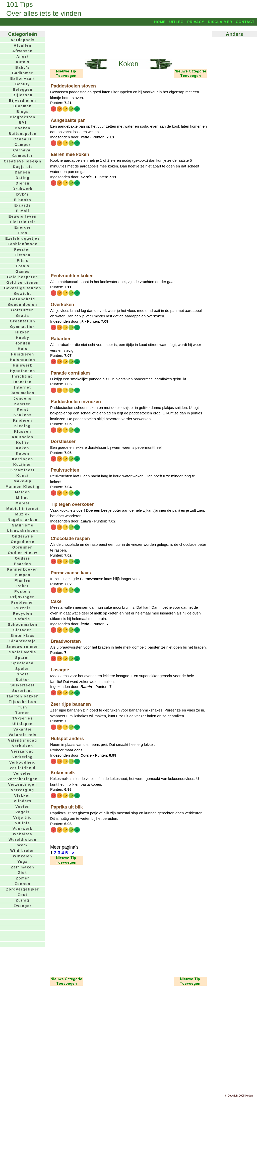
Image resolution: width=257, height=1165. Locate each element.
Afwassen (22, 51)
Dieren (23, 183)
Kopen (22, 454)
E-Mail (22, 211)
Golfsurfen (22, 310)
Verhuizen (22, 746)
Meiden (22, 492)
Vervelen (22, 773)
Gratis (22, 316)
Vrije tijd (22, 818)
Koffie (22, 442)
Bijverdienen (22, 101)
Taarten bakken (22, 696)
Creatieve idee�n (22, 161)
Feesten (22, 249)
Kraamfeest (23, 470)
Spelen (22, 669)
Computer (22, 156)
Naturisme (22, 525)
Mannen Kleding (23, 487)
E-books (22, 200)
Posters (22, 591)
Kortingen (22, 459)
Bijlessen (22, 95)
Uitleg (176, 22)
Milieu (22, 498)
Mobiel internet (22, 509)
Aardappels (23, 40)
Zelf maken (22, 867)
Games (23, 272)
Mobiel (23, 503)
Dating (23, 178)
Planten (23, 580)
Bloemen (22, 106)
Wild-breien (22, 851)
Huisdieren (22, 354)
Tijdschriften (22, 702)
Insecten (23, 382)
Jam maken (22, 393)
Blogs (23, 112)
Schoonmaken (22, 624)
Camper (23, 145)
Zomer (22, 878)
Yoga (22, 862)
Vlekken (22, 795)
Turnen (22, 713)
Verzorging (22, 790)
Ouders (22, 558)
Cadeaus (23, 139)
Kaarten (22, 404)
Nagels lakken (22, 520)
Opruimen (22, 547)
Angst (22, 56)
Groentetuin (22, 321)
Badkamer (22, 73)
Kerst (22, 409)
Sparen (22, 658)
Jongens (23, 398)
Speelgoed (23, 663)
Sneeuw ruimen (22, 647)
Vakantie (23, 729)
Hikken (22, 332)
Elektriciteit (22, 222)
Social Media (22, 652)
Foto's (22, 266)
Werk (22, 845)
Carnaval (22, 150)
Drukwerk (23, 189)
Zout (22, 895)
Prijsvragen (22, 597)
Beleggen (22, 89)
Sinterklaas (23, 636)
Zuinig (22, 900)
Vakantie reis (23, 735)
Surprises (22, 691)
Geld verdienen (22, 283)
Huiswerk (22, 365)
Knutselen (22, 437)
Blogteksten (22, 117)
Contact (245, 22)
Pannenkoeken (22, 569)
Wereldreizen (23, 840)
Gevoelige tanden (22, 288)
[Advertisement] (128, 42)
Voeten (22, 806)
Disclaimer (220, 22)
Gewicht (22, 294)
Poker (23, 586)
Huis (22, 349)
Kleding (22, 426)
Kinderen (22, 420)
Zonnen (23, 884)
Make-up (23, 481)
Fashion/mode (23, 244)
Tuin (22, 707)
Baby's (22, 67)
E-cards (22, 205)
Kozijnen (22, 465)
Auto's (23, 62)
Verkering (22, 757)
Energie (22, 227)
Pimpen (23, 575)
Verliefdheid (22, 768)
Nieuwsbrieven (22, 531)
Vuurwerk (22, 829)
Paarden (22, 564)
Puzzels (22, 608)
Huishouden (22, 360)
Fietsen (22, 255)
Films (23, 260)
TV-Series (22, 718)
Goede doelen (22, 305)
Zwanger (23, 906)
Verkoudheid (22, 762)
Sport (23, 674)
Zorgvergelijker (22, 889)
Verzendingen (22, 784)
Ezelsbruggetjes (22, 238)
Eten (22, 233)
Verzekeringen (23, 779)
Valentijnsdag (22, 740)
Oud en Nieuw (22, 553)
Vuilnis (22, 823)
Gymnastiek (22, 327)
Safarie (22, 619)
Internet (22, 387)
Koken (22, 448)
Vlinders (22, 801)
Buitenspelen (23, 134)
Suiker (23, 680)
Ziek (22, 873)
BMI (23, 123)
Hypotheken (22, 371)
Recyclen (22, 613)
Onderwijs (22, 536)
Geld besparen (22, 277)
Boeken (23, 128)
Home (160, 22)
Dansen (23, 172)
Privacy (195, 22)
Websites (22, 834)
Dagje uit (22, 167)
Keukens (23, 415)
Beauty (22, 84)
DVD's (22, 194)
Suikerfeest (22, 685)
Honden (23, 343)
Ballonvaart (22, 78)
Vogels (23, 812)
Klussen (22, 431)
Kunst (22, 476)
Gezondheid (22, 299)
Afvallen (22, 45)
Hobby (22, 338)
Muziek (22, 514)
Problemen (22, 602)
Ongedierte (22, 542)
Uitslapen (22, 724)
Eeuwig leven (23, 216)
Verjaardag (22, 751)
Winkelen (22, 856)
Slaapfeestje (22, 641)
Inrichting (22, 376)
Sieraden (22, 630)
